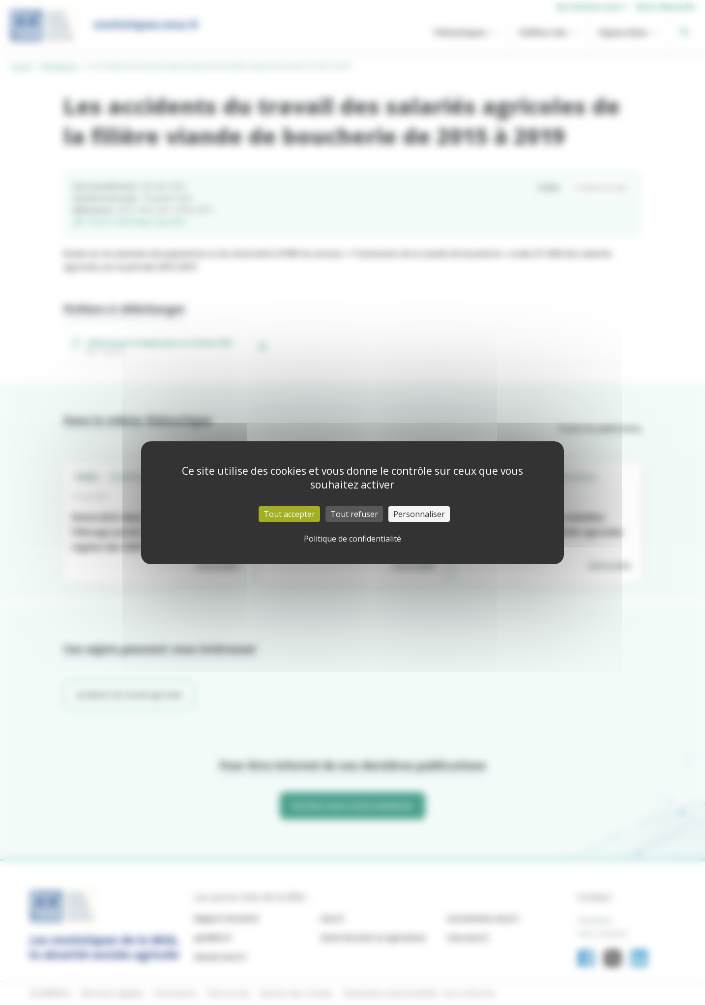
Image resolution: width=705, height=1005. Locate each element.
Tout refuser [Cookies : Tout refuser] (354, 514)
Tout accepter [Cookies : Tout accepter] (289, 514)
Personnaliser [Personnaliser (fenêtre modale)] (419, 514)
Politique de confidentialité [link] (352, 538)
